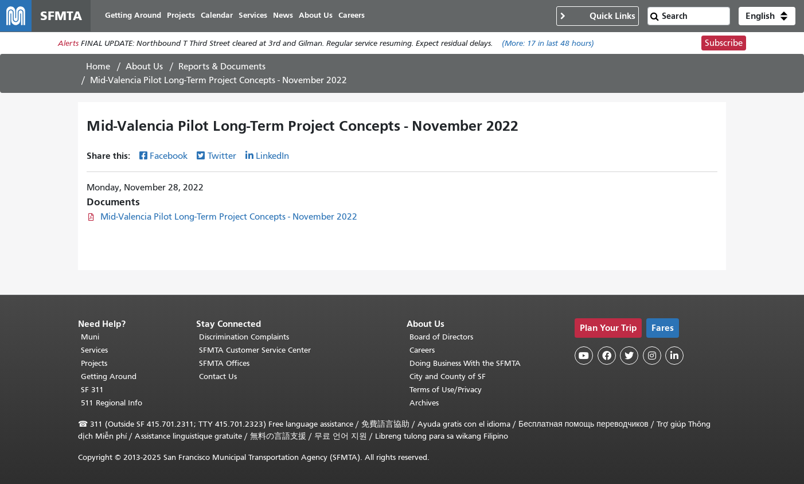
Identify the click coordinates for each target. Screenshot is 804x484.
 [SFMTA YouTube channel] (584, 355)
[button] (767, 16)
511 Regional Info (111, 403)
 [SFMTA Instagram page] (652, 355)
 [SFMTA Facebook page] (606, 355)
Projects (94, 363)
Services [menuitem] (253, 16)
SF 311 (92, 390)
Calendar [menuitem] (217, 16)
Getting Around (108, 376)
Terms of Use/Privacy (445, 390)
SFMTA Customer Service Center (255, 350)
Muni (90, 337)
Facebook (169, 156)
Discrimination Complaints (244, 337)
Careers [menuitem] (352, 16)
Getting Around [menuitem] (134, 16)
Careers (422, 350)
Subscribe (724, 43)
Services (94, 350)
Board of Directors (441, 337)
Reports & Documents (222, 67)
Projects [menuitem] (181, 16)
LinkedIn (272, 156)
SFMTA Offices (224, 363)
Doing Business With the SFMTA (465, 363)
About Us (144, 67)
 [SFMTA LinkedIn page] (674, 355)
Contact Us (218, 376)
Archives (424, 403)
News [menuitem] (284, 16)
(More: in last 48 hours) (548, 44)
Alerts (68, 44)
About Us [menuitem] (316, 16)
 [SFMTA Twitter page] (629, 355)
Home (98, 67)
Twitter (222, 156)
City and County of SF (447, 376)
